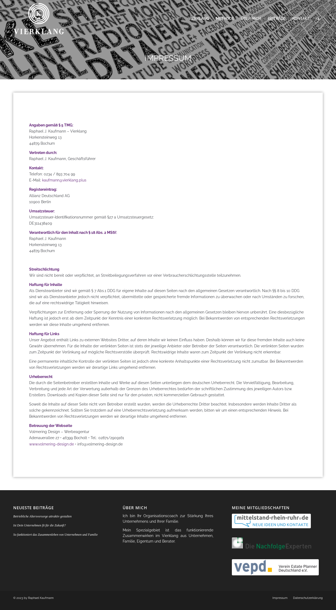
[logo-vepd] (275, 567)
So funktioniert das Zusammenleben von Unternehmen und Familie (55, 534)
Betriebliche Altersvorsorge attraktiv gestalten (42, 516)
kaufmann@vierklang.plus (64, 180)
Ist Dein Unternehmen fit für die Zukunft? (39, 525)
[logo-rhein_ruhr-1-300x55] (271, 521)
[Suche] (318, 18)
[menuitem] (199, 18)
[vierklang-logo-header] (40, 18)
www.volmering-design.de (51, 444)
